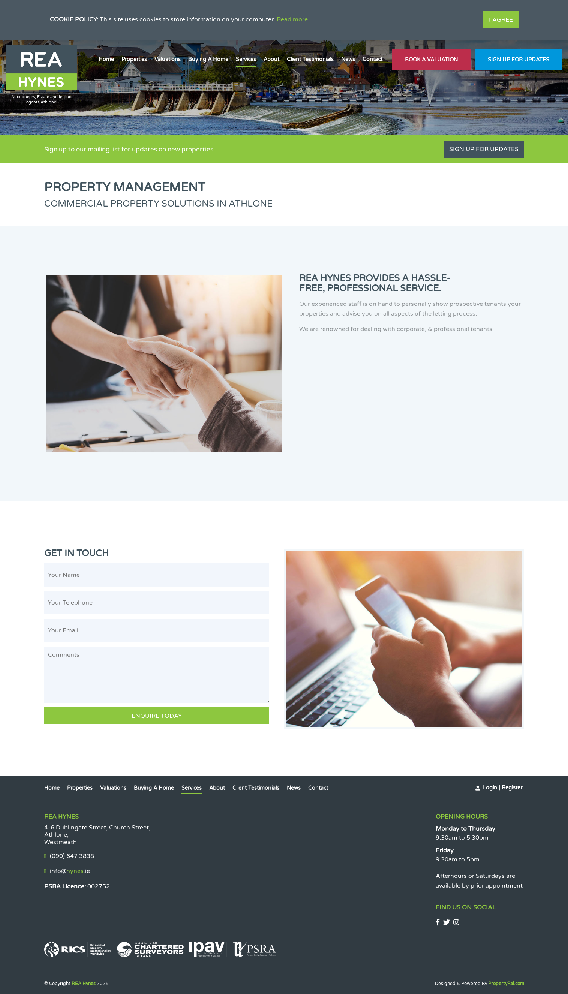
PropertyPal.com (506, 983)
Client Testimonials (310, 59)
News (348, 59)
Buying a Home (208, 59)
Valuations (167, 59)
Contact (372, 59)
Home (106, 59)
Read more (292, 19)
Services (246, 59)
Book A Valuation (431, 60)
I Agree (501, 20)
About (271, 59)
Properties (134, 59)
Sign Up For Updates (518, 60)
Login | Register (502, 787)
